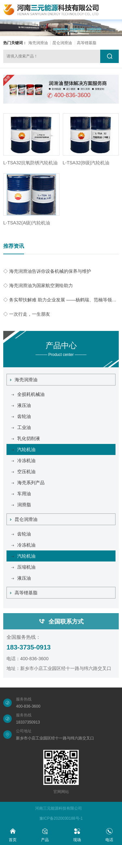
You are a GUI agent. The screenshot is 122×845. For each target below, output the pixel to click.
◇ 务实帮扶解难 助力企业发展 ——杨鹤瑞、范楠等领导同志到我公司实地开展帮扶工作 (61, 299)
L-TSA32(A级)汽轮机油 (26, 222)
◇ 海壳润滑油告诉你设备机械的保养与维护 (47, 271)
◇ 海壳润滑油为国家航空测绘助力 (38, 285)
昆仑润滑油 (62, 43)
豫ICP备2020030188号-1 (61, 818)
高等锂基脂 (86, 43)
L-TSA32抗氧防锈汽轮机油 (30, 162)
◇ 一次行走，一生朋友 (26, 314)
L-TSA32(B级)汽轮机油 (86, 162)
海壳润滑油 (38, 43)
